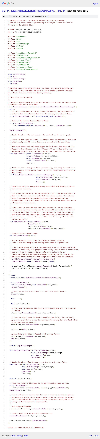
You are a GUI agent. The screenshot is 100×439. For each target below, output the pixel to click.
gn (3, 10)
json (96, 435)
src (59, 10)
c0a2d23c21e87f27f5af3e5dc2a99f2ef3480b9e (32, 10)
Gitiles (13, 435)
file (48, 16)
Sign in (95, 3)
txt (90, 435)
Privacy (19, 435)
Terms (25, 435)
